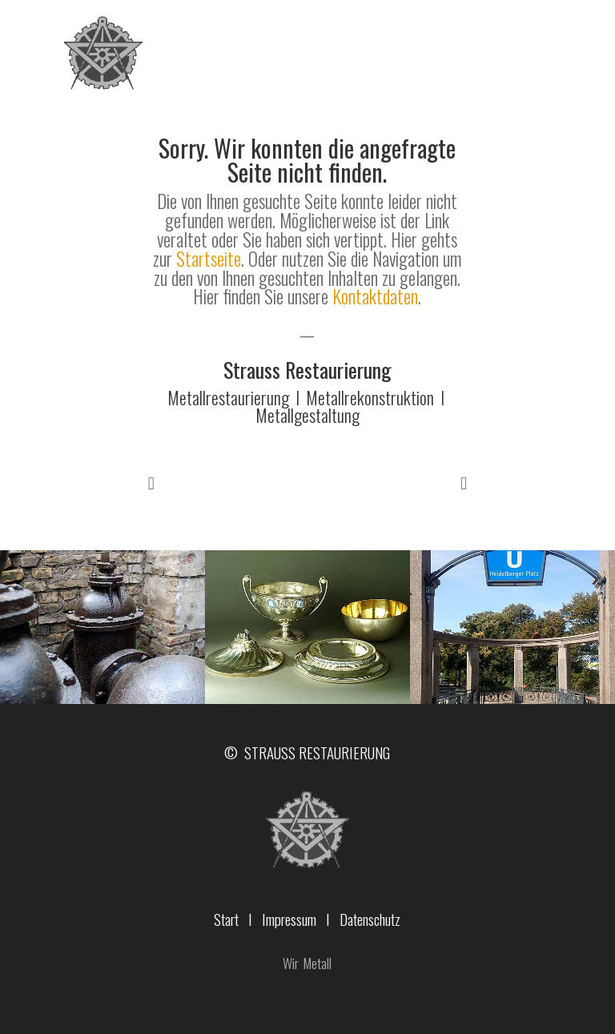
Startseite (208, 258)
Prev (151, 484)
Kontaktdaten (375, 296)
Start (226, 918)
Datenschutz (370, 918)
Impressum (289, 918)
